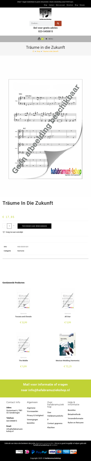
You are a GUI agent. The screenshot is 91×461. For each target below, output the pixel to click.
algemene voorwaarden (44, 443)
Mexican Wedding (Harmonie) (67, 361)
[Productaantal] (9, 226)
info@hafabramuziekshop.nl (49, 390)
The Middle (23, 361)
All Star (68, 317)
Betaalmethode (74, 414)
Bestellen (72, 410)
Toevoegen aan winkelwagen (34, 226)
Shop (45, 5)
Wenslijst (70, 5)
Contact (51, 5)
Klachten (51, 427)
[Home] (33, 51)
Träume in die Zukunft (50, 51)
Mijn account (60, 5)
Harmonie (20, 251)
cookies (54, 445)
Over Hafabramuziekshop (55, 415)
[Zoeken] (58, 23)
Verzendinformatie (75, 418)
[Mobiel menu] (48, 39)
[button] (13, 232)
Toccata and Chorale (23, 317)
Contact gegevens (54, 423)
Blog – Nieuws (80, 5)
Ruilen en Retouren (75, 423)
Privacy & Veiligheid (35, 415)
